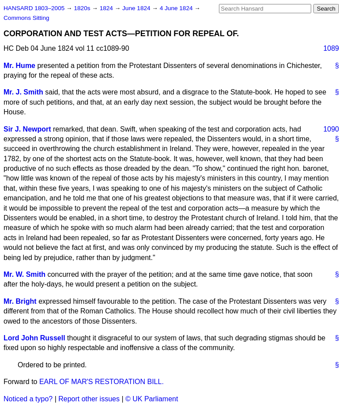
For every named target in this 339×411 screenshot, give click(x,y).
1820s (83, 8)
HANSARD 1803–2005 (34, 8)
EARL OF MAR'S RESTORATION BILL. (101, 381)
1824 (107, 8)
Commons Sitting (26, 18)
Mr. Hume (19, 65)
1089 (331, 48)
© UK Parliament (151, 399)
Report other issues (89, 399)
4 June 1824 (177, 8)
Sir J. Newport (27, 129)
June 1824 (137, 8)
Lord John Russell (34, 338)
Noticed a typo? (28, 399)
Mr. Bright (20, 301)
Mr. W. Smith (24, 274)
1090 (331, 129)
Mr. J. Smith (23, 92)
